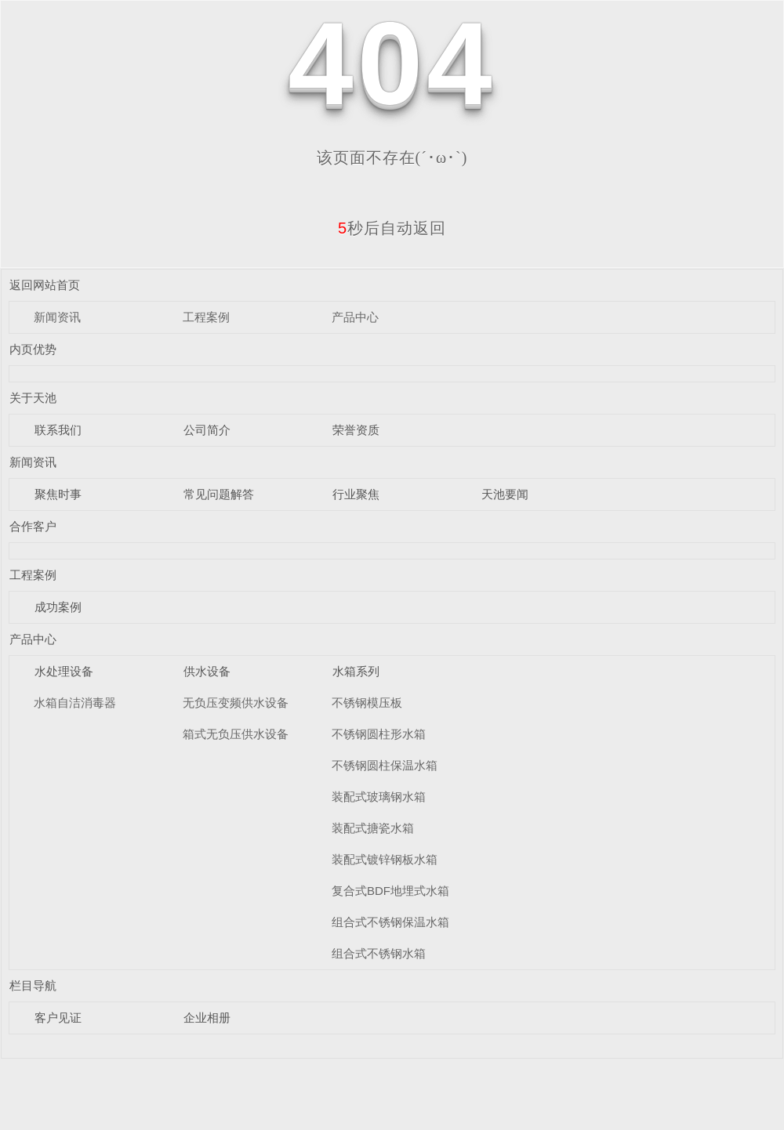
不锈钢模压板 (367, 702)
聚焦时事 (58, 494)
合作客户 (32, 526)
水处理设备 (63, 671)
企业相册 (206, 1017)
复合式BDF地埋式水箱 (390, 890)
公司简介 (206, 429)
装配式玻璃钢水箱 (379, 796)
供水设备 (206, 671)
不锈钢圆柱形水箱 (379, 734)
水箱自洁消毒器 (75, 702)
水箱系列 (355, 671)
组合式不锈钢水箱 (379, 953)
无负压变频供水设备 (236, 702)
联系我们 (58, 429)
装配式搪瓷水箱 (373, 828)
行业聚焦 (355, 494)
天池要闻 (504, 494)
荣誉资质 (355, 429)
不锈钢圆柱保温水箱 (384, 765)
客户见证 (58, 1017)
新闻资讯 (57, 317)
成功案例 (58, 607)
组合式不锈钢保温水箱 (390, 922)
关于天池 (32, 397)
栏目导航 (32, 985)
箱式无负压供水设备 (236, 734)
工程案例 (206, 317)
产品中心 (355, 317)
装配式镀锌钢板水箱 (384, 859)
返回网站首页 (44, 285)
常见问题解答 (218, 494)
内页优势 (32, 349)
